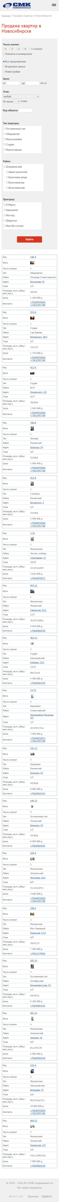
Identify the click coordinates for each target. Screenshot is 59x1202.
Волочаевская (16, 182)
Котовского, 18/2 (38, 336)
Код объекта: (10, 110)
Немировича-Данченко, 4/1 (42, 716)
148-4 (33, 257)
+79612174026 (37, 953)
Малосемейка (14, 139)
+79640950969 (37, 302)
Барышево (12, 210)
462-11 (33, 637)
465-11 (33, 1013)
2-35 (32, 533)
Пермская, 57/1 (38, 932)
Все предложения (15, 61)
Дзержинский (14, 166)
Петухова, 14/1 (38, 877)
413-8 (33, 477)
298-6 (33, 908)
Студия (10, 144)
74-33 (33, 690)
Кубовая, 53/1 (37, 662)
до (23, 83)
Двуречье (11, 220)
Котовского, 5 (37, 502)
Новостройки (12, 71)
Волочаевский (16, 187)
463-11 (33, 585)
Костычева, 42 (37, 281)
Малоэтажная (14, 149)
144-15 (33, 800)
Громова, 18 (36, 1037)
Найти (29, 239)
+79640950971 (37, 738)
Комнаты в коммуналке (18, 54)
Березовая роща (17, 177)
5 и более (36, 49)
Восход (10, 215)
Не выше (8, 101)
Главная (6, 15)
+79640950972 (37, 578)
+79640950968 (37, 357)
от (4, 83)
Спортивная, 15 (38, 557)
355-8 (33, 312)
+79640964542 (37, 793)
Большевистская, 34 (40, 985)
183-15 (33, 960)
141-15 (33, 748)
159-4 (33, 1065)
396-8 (33, 422)
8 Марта (10, 204)
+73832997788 (37, 305)
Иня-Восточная (14, 225)
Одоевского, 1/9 (38, 392)
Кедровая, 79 (36, 1090)
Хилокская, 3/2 (38, 1145)
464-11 (33, 1120)
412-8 (33, 367)
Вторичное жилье (15, 66)
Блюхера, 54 (36, 447)
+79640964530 (37, 630)
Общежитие (13, 134)
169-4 (33, 853)
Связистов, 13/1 (38, 610)
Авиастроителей (17, 172)
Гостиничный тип (15, 128)
